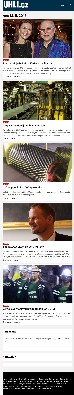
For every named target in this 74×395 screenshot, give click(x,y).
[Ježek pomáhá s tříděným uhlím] (37, 162)
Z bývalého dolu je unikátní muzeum (26, 125)
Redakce (5, 138)
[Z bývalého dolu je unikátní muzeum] (37, 100)
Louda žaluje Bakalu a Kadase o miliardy (28, 63)
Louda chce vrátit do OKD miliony (24, 246)
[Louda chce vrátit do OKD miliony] (37, 221)
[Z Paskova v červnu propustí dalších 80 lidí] (37, 283)
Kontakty (10, 356)
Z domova (6, 60)
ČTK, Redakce (7, 76)
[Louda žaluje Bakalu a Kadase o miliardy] (37, 38)
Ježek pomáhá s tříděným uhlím (23, 187)
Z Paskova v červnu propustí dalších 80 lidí (30, 308)
